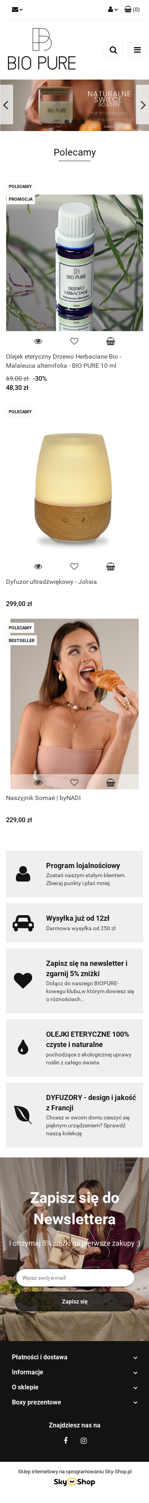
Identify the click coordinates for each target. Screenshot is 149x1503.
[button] (132, 10)
